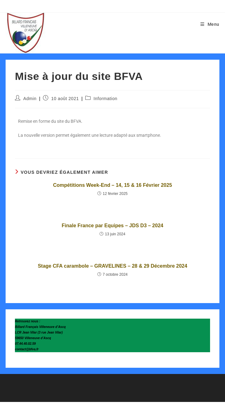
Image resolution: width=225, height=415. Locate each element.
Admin (30, 98)
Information (106, 98)
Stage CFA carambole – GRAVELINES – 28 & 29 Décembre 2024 (112, 266)
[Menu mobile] (209, 24)
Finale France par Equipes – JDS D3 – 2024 (112, 225)
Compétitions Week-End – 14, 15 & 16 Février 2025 (112, 185)
